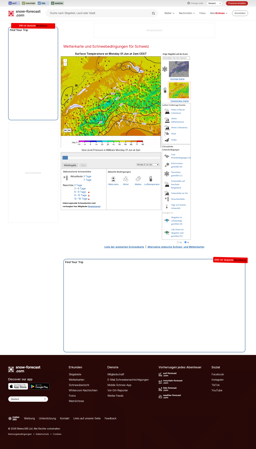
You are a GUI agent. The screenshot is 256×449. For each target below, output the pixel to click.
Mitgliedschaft (115, 374)
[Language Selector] (28, 399)
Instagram (218, 379)
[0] (181, 166)
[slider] (65, 158)
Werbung (29, 418)
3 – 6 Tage (80, 188)
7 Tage (87, 179)
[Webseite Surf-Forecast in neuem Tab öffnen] (14, 3)
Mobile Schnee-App (119, 385)
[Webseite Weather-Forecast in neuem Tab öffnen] (57, 3)
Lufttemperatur (150, 184)
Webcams (113, 184)
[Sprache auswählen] (214, 3)
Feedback (110, 418)
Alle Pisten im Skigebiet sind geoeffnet (177, 232)
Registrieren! (94, 206)
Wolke (174, 140)
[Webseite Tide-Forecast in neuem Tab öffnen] (43, 3)
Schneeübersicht (79, 385)
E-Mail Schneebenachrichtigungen (128, 379)
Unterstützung (47, 418)
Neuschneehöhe (178, 199)
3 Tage (87, 176)
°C (181, 242)
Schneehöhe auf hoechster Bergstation (178, 184)
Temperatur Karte (179, 101)
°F (188, 242)
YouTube (217, 390)
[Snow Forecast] (24, 13)
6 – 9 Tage (80, 191)
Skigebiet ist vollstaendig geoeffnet (176, 220)
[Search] (154, 13)
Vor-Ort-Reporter (117, 390)
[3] (189, 157)
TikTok (216, 385)
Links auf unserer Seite (87, 418)
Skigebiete (75, 374)
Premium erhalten (237, 3)
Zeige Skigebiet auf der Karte (175, 54)
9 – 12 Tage (80, 195)
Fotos (203, 13)
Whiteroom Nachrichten (83, 390)
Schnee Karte (177, 79)
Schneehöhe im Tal (179, 193)
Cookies (57, 434)
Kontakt (64, 418)
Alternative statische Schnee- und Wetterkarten (176, 246)
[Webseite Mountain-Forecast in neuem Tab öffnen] (28, 3)
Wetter (169, 13)
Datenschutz (42, 434)
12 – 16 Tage (80, 198)
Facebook (218, 374)
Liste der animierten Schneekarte (124, 246)
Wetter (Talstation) (179, 127)
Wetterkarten (76, 379)
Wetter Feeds (115, 395)
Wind (125, 184)
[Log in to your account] (240, 13)
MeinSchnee (76, 401)
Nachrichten (187, 13)
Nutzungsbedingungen (20, 434)
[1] (181, 175)
